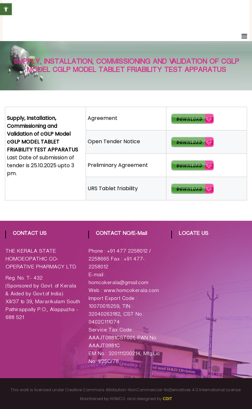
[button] (6, 9)
